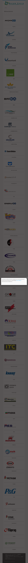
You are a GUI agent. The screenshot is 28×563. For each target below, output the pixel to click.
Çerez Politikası (18, 280)
